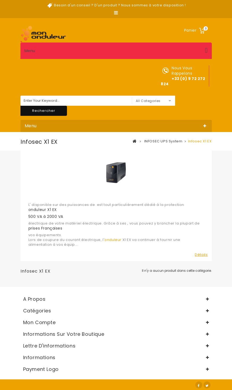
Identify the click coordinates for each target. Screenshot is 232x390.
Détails (201, 254)
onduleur (112, 239)
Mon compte (39, 322)
